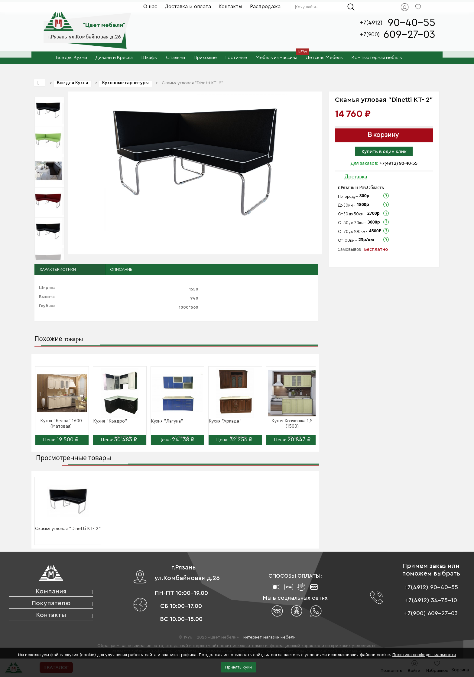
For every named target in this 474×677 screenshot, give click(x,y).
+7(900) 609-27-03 (431, 613)
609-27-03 (409, 34)
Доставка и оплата (188, 6)
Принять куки (238, 667)
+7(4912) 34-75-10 (431, 600)
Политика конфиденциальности (424, 655)
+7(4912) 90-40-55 (398, 163)
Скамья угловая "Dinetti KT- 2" (68, 528)
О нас (150, 6)
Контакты (230, 6)
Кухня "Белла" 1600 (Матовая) (61, 424)
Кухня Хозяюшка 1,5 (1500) (292, 424)
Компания (51, 591)
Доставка (356, 176)
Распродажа (265, 6)
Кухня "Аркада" (225, 421)
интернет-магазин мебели (269, 637)
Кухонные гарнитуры (125, 83)
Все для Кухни (72, 83)
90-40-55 (411, 23)
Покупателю (50, 603)
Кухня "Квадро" (110, 421)
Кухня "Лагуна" (167, 421)
